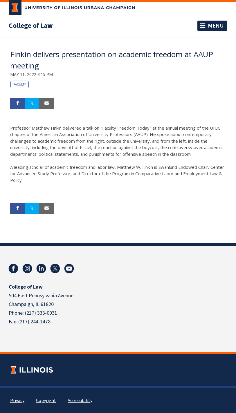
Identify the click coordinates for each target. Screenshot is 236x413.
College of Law (31, 25)
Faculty (20, 84)
